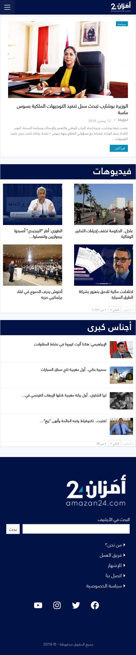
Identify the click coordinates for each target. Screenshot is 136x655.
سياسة (122, 23)
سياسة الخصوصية (104, 585)
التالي (114, 309)
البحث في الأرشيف (114, 519)
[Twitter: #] (76, 605)
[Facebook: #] (95, 605)
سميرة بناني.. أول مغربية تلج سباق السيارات (73, 369)
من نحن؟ (113, 544)
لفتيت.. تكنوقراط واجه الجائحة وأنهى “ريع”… (73, 420)
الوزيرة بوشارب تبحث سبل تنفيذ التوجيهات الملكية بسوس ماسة (72, 108)
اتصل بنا (114, 574)
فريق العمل (111, 554)
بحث (13, 529)
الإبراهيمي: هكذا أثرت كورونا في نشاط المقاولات (70, 343)
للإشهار (115, 564)
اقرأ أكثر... (119, 148)
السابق (129, 309)
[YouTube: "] (38, 605)
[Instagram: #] (57, 605)
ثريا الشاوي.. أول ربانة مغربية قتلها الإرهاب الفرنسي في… (63, 394)
